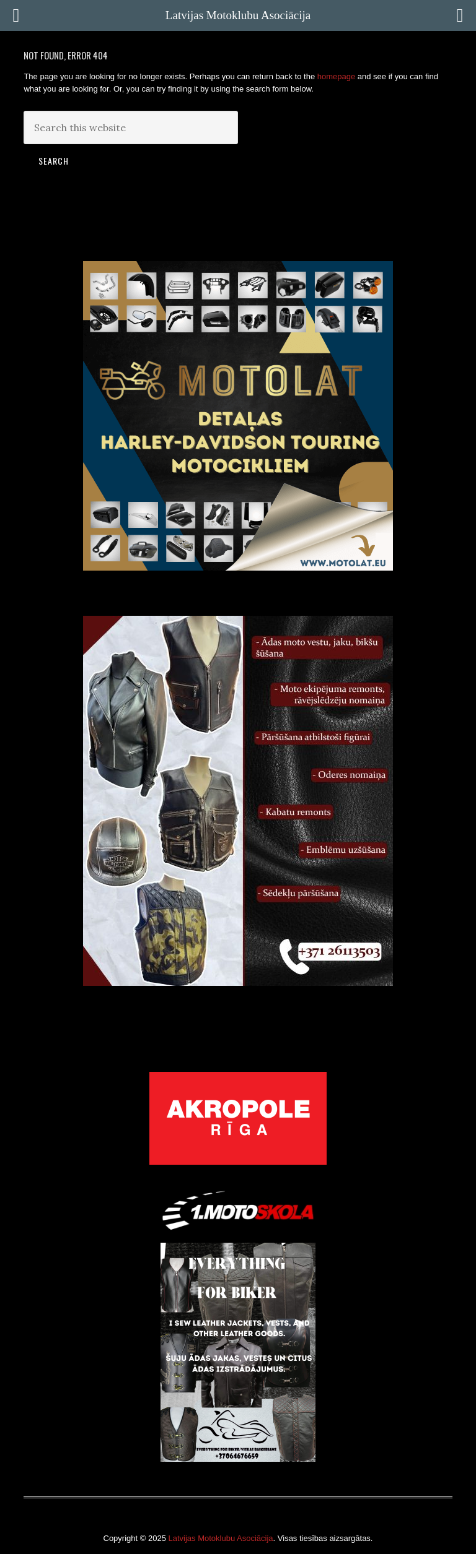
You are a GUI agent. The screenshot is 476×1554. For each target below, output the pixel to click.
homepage (336, 76)
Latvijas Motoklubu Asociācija (220, 1538)
